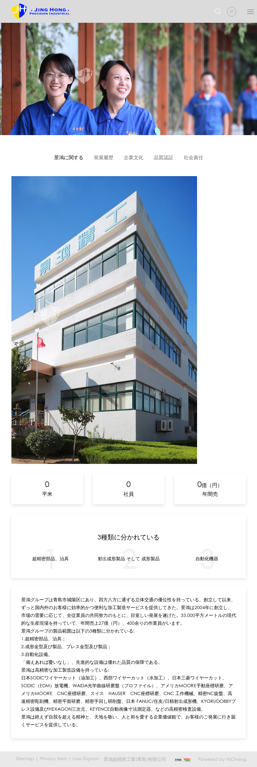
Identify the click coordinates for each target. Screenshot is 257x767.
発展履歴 (103, 157)
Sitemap (25, 758)
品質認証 (163, 157)
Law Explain (86, 758)
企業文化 (133, 157)
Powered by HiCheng (222, 759)
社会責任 (193, 157)
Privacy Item (53, 758)
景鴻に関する (68, 157)
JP (231, 11)
